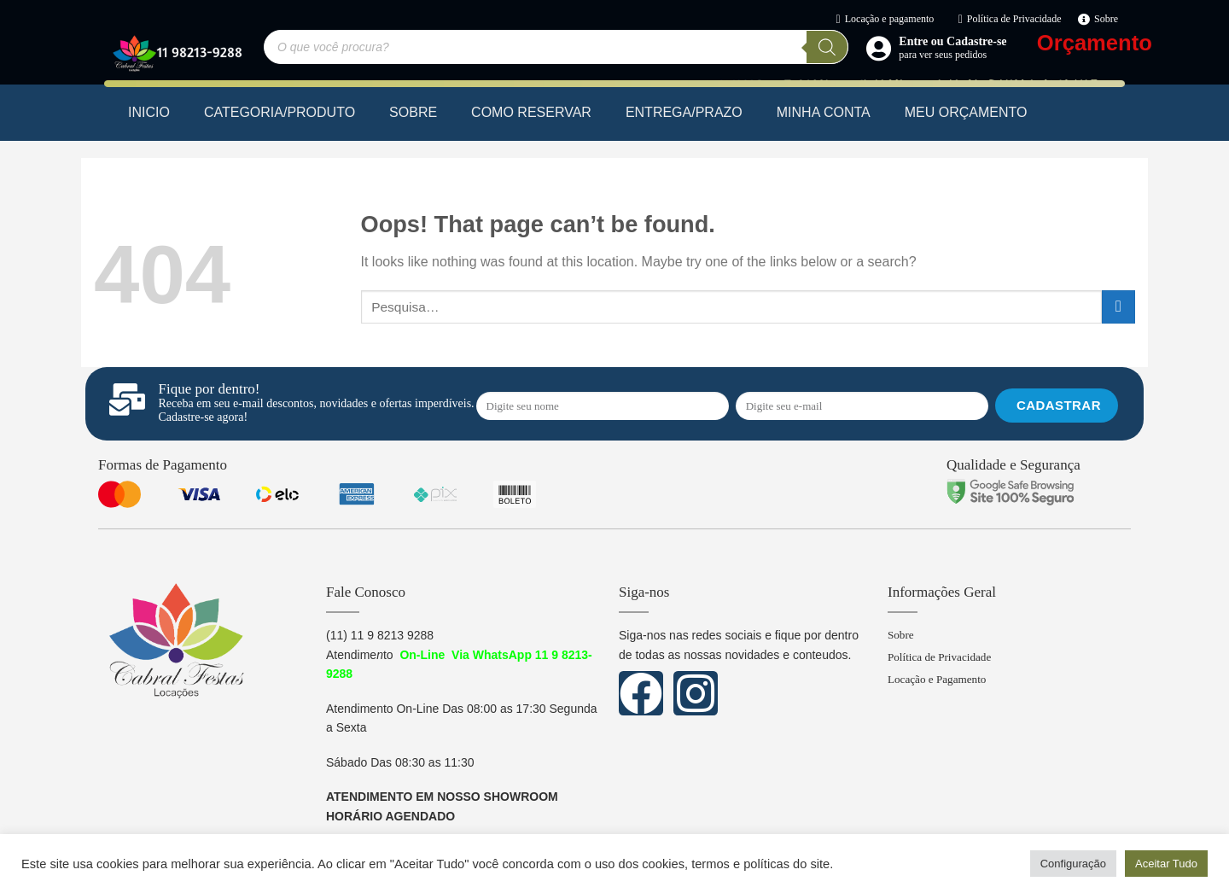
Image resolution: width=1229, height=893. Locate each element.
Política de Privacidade (943, 659)
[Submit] (1118, 307)
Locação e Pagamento (940, 683)
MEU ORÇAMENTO (966, 112)
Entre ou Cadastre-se (952, 41)
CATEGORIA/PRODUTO (279, 112)
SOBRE (413, 112)
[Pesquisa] (827, 47)
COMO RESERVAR (531, 112)
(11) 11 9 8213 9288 (380, 635)
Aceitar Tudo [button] (1166, 863)
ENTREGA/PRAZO (684, 112)
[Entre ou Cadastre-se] (878, 48)
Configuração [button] (1073, 863)
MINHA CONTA (824, 112)
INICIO (149, 112)
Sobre (902, 635)
